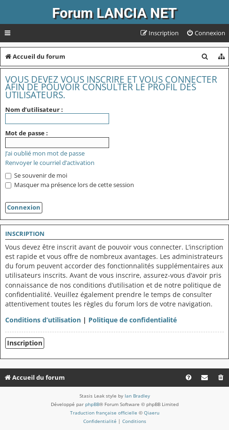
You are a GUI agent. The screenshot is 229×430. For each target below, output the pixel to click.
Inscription (24, 342)
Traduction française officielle (103, 412)
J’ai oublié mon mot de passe (45, 153)
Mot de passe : (26, 133)
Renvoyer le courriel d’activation (50, 163)
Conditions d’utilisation (43, 319)
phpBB (92, 404)
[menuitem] (205, 33)
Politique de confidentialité (132, 319)
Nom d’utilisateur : (34, 109)
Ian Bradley (137, 395)
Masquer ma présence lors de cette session (69, 184)
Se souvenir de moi (36, 175)
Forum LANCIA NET (114, 13)
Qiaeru (151, 412)
